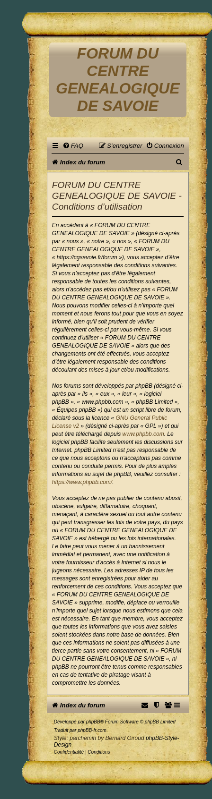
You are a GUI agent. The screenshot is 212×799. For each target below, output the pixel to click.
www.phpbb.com (143, 434)
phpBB (93, 721)
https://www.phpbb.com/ (82, 482)
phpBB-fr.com (92, 730)
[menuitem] (72, 145)
